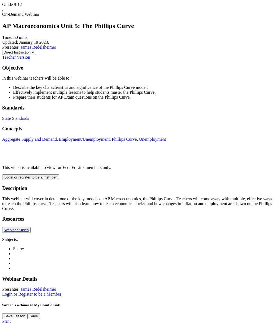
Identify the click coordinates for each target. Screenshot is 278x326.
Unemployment (152, 139)
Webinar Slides (16, 230)
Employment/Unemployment (84, 139)
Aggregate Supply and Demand (29, 139)
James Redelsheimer (38, 47)
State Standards (15, 118)
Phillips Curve (124, 139)
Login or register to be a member (30, 177)
